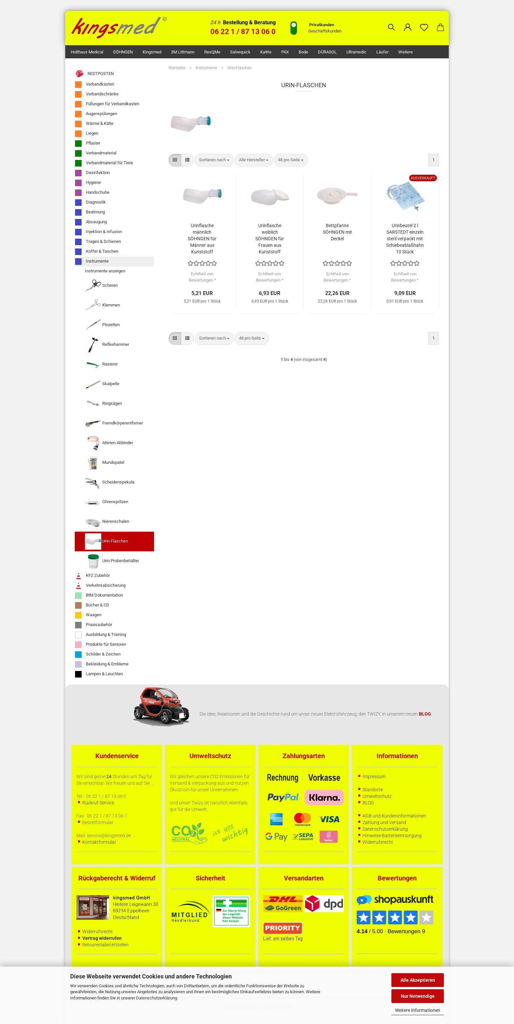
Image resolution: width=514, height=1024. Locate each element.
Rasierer (101, 364)
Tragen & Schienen (98, 242)
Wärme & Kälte (94, 124)
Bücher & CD (92, 605)
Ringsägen (103, 404)
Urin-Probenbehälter (112, 561)
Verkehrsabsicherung (100, 585)
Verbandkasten (94, 84)
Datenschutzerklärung (156, 997)
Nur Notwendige (418, 996)
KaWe (265, 51)
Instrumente (92, 261)
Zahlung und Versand (384, 822)
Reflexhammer (107, 345)
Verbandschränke (97, 94)
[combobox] (214, 160)
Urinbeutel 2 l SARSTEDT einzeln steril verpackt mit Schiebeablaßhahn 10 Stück (405, 238)
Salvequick (240, 51)
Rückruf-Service (98, 802)
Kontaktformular (99, 842)
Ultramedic (356, 51)
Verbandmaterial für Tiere (104, 163)
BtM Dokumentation (99, 595)
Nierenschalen (107, 522)
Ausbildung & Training (100, 635)
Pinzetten (102, 325)
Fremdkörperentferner (114, 423)
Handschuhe (92, 192)
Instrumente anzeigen (105, 270)
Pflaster (87, 143)
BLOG (368, 802)
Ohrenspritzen (106, 502)
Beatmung (90, 212)
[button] (408, 22)
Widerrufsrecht (378, 842)
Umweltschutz (377, 796)
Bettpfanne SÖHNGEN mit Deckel (337, 232)
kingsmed (152, 51)
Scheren (101, 286)
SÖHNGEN (123, 51)
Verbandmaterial (95, 153)
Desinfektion (92, 173)
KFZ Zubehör (92, 576)
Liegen (86, 133)
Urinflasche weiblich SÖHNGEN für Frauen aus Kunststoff (269, 238)
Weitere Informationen (417, 1010)
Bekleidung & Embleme (101, 664)
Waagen (88, 615)
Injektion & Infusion (98, 232)
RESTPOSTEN (94, 74)
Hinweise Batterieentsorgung (392, 835)
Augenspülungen (96, 114)
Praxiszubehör (93, 625)
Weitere (405, 51)
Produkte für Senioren (100, 644)
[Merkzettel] (424, 22)
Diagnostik (90, 202)
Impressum (374, 776)
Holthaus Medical (87, 51)
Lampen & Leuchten (99, 674)
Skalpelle (102, 384)
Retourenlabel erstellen (105, 944)
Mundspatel (104, 463)
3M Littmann (182, 51)
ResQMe (212, 51)
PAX (285, 51)
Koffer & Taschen (96, 251)
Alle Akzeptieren (418, 980)
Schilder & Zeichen (98, 654)
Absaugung (91, 222)
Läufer (382, 51)
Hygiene (88, 183)
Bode (303, 51)
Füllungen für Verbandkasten (107, 104)
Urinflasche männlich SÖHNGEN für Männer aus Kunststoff (202, 238)
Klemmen (102, 305)
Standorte (373, 789)
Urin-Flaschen (106, 541)
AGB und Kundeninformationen (394, 815)
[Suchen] (391, 22)
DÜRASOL (327, 51)
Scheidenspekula (109, 482)
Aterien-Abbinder (109, 443)
